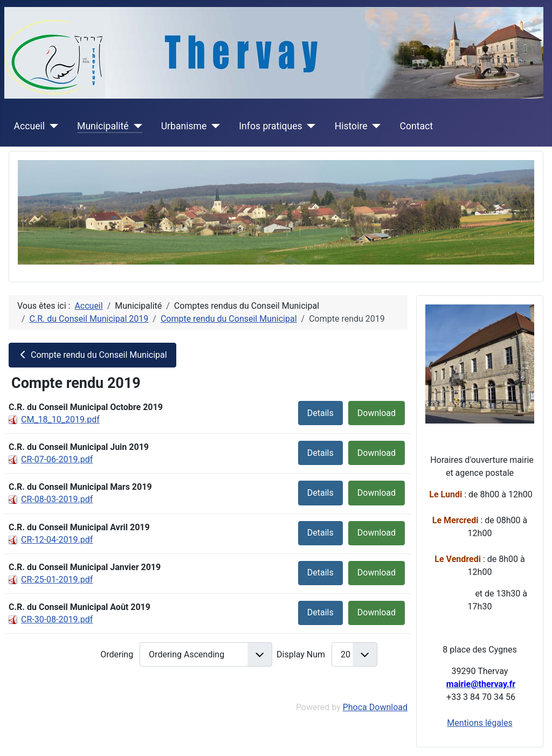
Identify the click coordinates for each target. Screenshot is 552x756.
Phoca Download (375, 707)
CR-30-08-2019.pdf (57, 619)
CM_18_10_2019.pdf (60, 419)
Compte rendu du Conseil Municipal (92, 355)
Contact (416, 126)
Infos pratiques (270, 126)
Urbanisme (184, 126)
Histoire (351, 126)
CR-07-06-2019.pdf (57, 459)
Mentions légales (479, 723)
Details (320, 413)
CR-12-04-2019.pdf (57, 540)
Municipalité (103, 126)
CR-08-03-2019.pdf (57, 499)
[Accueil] (51, 126)
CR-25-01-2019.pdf (57, 579)
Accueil (29, 126)
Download (376, 413)
